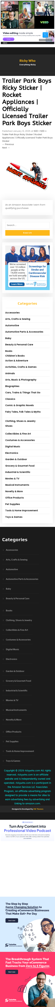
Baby (8, 338)
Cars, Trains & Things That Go (22, 392)
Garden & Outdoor (16, 459)
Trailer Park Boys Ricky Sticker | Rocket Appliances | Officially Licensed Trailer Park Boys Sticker (27, 138)
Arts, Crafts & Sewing (17, 319)
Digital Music (12, 446)
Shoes (8, 425)
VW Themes (38, 809)
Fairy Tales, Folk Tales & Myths (23, 411)
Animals (10, 373)
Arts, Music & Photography (20, 379)
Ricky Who (27, 61)
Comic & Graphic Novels (19, 405)
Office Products (14, 497)
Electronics (11, 453)
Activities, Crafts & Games (21, 366)
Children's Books (15, 355)
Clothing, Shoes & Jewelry (20, 421)
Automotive (12, 325)
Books (8, 351)
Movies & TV (12, 478)
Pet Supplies (12, 504)
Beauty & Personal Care (19, 344)
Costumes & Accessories (20, 440)
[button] (27, 74)
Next (6, 147)
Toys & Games (13, 517)
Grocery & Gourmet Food (19, 465)
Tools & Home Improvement (21, 510)
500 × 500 (39, 131)
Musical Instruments (17, 484)
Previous (8, 144)
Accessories (12, 312)
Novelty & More (14, 491)
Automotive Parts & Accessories (24, 331)
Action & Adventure (16, 360)
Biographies (12, 386)
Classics (10, 399)
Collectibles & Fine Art (18, 433)
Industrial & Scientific (17, 472)
